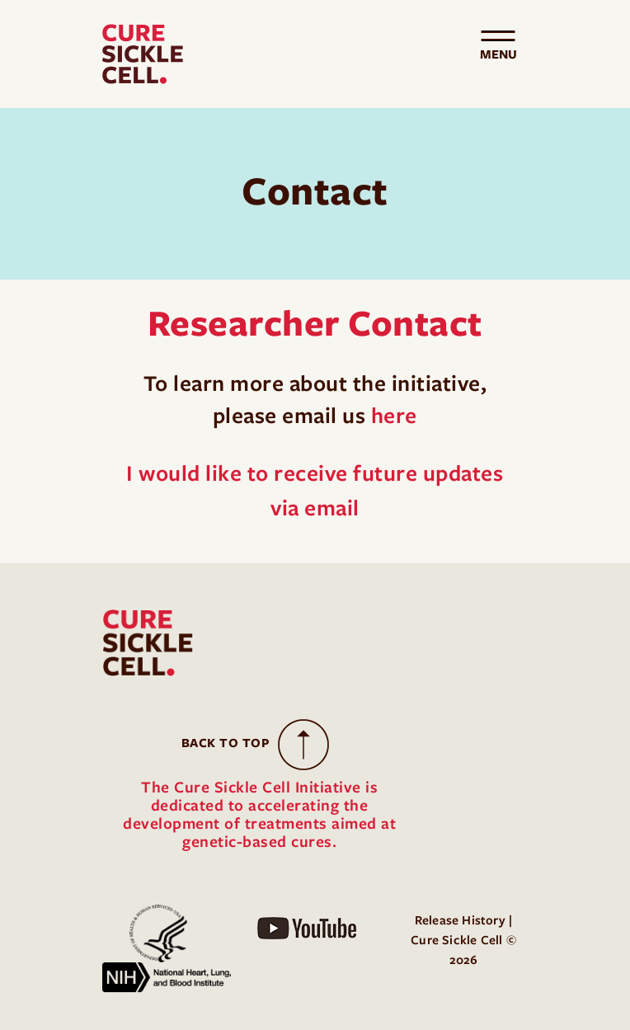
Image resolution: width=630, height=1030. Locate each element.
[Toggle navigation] (498, 54)
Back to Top (225, 743)
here (394, 415)
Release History (460, 920)
